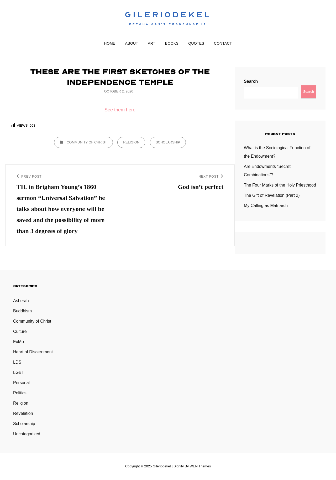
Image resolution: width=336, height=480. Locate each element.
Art (151, 43)
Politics (20, 393)
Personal (21, 382)
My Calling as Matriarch (266, 205)
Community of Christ (87, 142)
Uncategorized (26, 434)
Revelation (23, 413)
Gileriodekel (168, 14)
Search (251, 81)
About (131, 43)
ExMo (18, 341)
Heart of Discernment (33, 352)
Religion (131, 142)
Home (109, 43)
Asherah (21, 300)
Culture (20, 331)
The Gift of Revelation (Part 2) (272, 195)
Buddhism (22, 311)
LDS (17, 362)
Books (171, 43)
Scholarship (168, 142)
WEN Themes (200, 466)
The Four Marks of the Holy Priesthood (280, 185)
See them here (119, 109)
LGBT (18, 372)
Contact (223, 43)
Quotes (196, 43)
